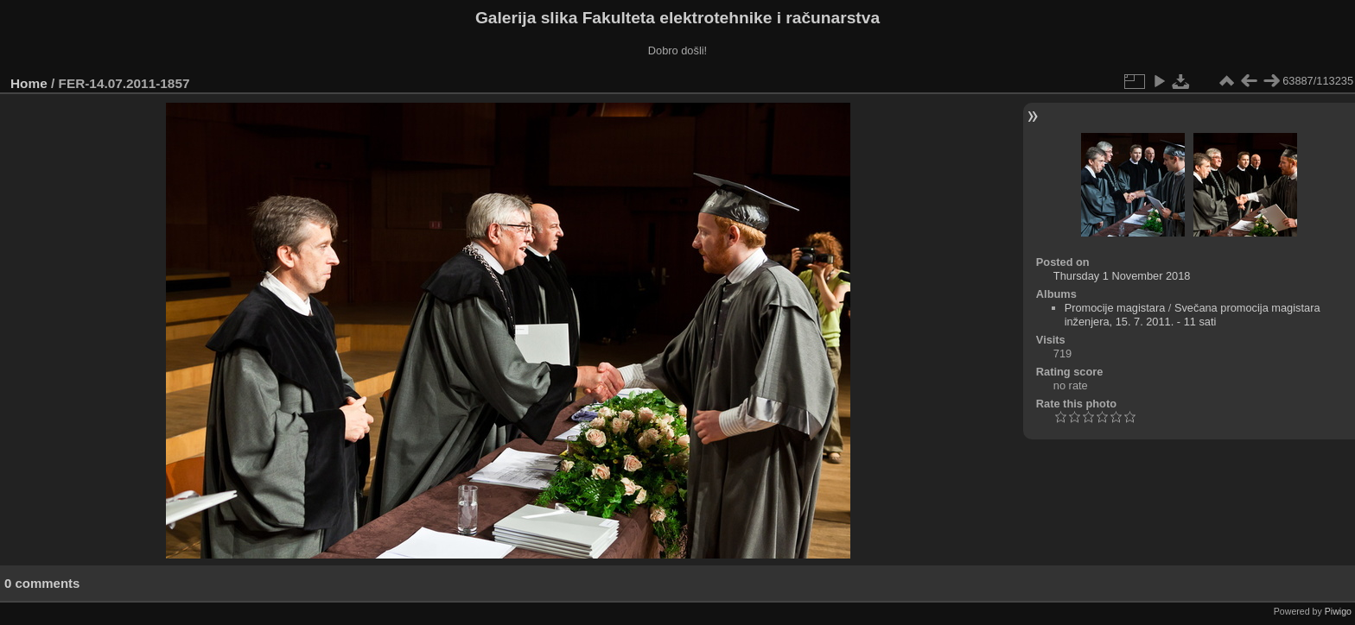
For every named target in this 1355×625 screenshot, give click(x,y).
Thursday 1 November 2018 (1122, 275)
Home (29, 83)
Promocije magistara (1115, 307)
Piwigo (1338, 611)
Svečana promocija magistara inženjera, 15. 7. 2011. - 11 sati (1192, 314)
